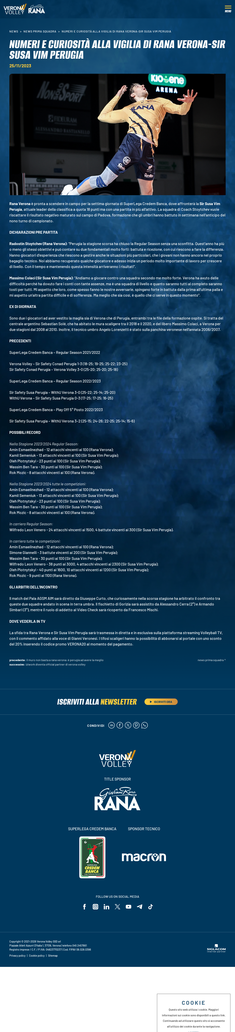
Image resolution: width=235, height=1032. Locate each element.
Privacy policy (17, 955)
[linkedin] (111, 725)
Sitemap (53, 955)
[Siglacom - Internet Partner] (216, 951)
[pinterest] (136, 725)
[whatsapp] (144, 725)
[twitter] (128, 725)
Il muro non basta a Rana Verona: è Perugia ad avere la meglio (65, 660)
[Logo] (15, 9)
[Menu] (228, 9)
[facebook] (120, 725)
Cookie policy (37, 955)
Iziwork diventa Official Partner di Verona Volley (55, 664)
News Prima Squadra (40, 31)
